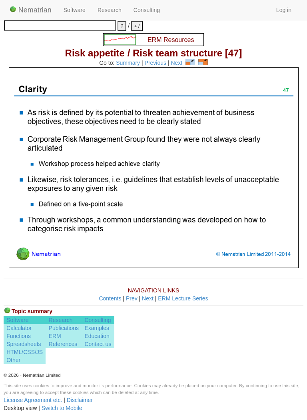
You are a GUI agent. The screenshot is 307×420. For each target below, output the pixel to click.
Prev (132, 298)
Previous (155, 63)
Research (110, 10)
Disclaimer (80, 400)
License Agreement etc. (33, 400)
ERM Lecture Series (183, 298)
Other (13, 360)
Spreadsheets (23, 344)
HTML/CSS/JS (24, 352)
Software (75, 10)
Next (176, 63)
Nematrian (31, 10)
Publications (64, 328)
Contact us (97, 344)
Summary (128, 63)
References (63, 344)
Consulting (147, 10)
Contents (110, 298)
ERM (55, 336)
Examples (96, 328)
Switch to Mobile (62, 408)
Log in (283, 10)
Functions (18, 336)
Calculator (19, 328)
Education (96, 336)
